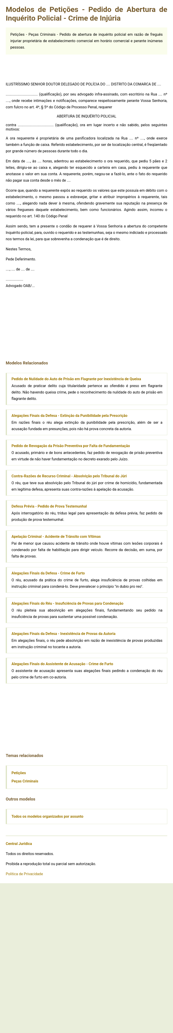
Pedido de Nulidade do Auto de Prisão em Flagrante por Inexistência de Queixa (76, 379)
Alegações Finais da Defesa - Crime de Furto (48, 573)
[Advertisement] (40, 66)
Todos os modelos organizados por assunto (47, 816)
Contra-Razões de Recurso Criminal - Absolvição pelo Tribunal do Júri (69, 476)
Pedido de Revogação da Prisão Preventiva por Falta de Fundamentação (70, 446)
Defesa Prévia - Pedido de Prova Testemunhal (49, 506)
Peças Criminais (24, 781)
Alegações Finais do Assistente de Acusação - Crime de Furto (62, 664)
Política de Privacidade (24, 874)
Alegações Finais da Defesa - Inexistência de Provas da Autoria (63, 633)
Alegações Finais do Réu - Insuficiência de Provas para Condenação (67, 603)
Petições (18, 773)
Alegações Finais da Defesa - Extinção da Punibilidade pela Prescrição (69, 415)
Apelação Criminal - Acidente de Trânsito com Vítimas (56, 536)
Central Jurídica (19, 844)
